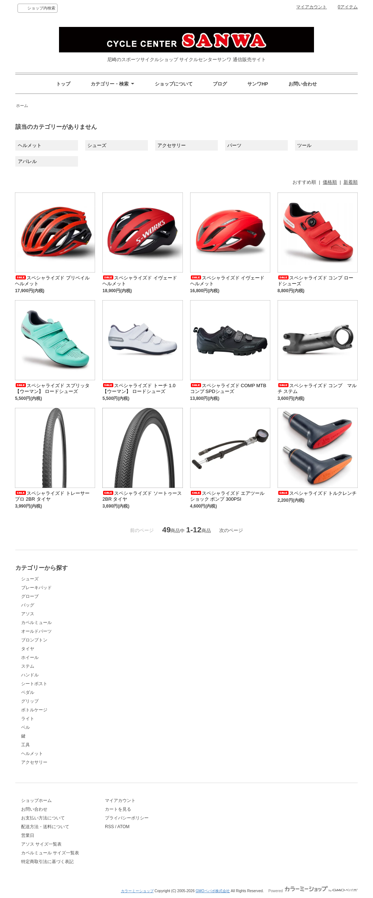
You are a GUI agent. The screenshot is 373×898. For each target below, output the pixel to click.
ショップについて (174, 84)
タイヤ (27, 648)
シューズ (96, 145)
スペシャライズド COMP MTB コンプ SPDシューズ (228, 388)
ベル (25, 727)
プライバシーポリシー (127, 817)
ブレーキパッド (36, 587)
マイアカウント (311, 6)
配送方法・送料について (45, 826)
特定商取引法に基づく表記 (47, 861)
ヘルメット (30, 145)
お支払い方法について (43, 817)
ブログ (220, 84)
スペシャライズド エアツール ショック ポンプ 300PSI (227, 496)
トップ (63, 84)
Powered (313, 891)
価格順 (330, 182)
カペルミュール (36, 622)
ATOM (123, 826)
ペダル (27, 692)
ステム (27, 666)
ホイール (30, 657)
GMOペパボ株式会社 (213, 891)
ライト (27, 718)
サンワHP (257, 84)
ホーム (22, 105)
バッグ (27, 605)
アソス (27, 613)
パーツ (234, 145)
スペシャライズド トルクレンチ (317, 493)
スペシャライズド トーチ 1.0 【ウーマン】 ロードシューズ (138, 388)
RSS (109, 826)
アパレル (27, 161)
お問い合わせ (302, 84)
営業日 (27, 835)
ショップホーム (36, 800)
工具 (25, 744)
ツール (304, 145)
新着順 (350, 182)
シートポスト (34, 683)
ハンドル (30, 675)
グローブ (30, 596)
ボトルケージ (34, 709)
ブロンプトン (34, 640)
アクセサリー (171, 145)
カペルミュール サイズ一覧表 (50, 852)
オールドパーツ (36, 631)
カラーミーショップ (137, 891)
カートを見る (118, 809)
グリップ (30, 701)
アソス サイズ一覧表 (41, 844)
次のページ (231, 530)
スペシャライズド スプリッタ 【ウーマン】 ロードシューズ (52, 388)
